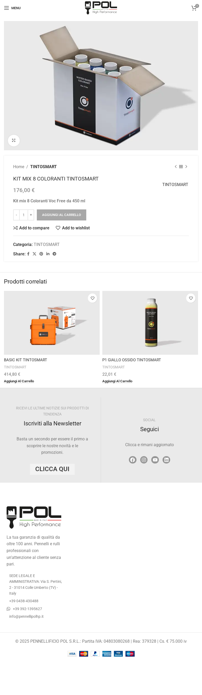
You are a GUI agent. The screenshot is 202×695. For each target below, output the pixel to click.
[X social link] (34, 254)
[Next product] (186, 166)
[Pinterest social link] (41, 254)
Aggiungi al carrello (61, 215)
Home (18, 166)
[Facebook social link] (28, 254)
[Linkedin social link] (48, 254)
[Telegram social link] (54, 254)
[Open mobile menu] (12, 8)
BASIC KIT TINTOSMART (27, 359)
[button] (20, 381)
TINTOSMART (43, 166)
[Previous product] (175, 166)
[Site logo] (101, 7)
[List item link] (35, 601)
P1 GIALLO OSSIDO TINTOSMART (133, 359)
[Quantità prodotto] (24, 214)
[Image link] (34, 517)
